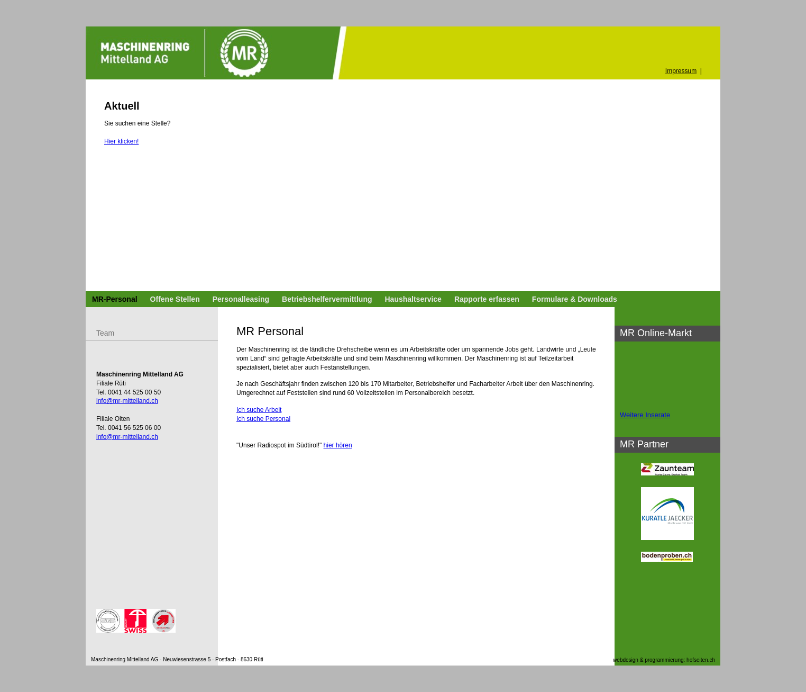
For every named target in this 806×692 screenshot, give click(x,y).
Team (105, 333)
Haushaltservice (412, 299)
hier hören (338, 445)
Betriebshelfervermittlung (327, 299)
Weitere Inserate (645, 415)
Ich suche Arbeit (258, 410)
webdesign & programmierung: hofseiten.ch (664, 660)
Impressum (681, 71)
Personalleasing (241, 299)
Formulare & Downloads (574, 299)
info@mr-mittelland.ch (127, 401)
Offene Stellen (175, 299)
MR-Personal (115, 299)
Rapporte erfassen (486, 299)
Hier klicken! (121, 141)
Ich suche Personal (263, 419)
